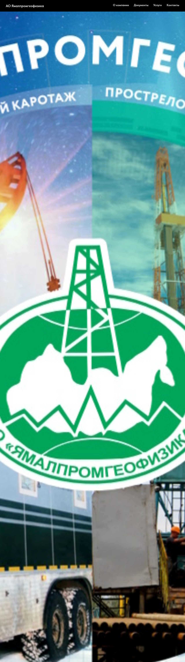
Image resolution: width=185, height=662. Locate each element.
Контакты (173, 5)
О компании (121, 5)
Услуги (157, 5)
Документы (141, 5)
